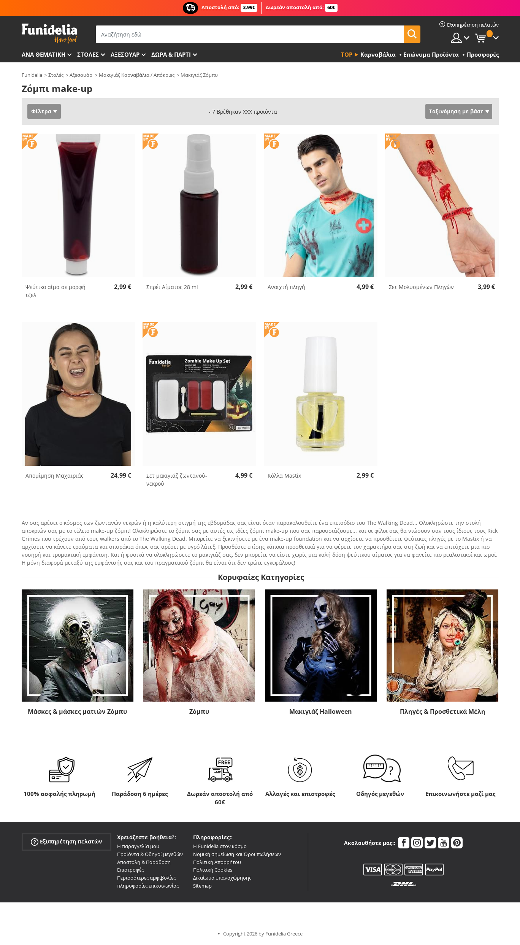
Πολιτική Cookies (212, 869)
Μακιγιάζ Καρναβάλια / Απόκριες (136, 74)
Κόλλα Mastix (284, 475)
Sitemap (202, 885)
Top (346, 54)
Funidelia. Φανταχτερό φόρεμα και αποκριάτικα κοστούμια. (49, 34)
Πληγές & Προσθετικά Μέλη (442, 711)
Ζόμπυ (199, 711)
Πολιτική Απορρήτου (217, 862)
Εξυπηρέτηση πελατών (66, 842)
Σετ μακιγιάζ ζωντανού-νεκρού (176, 479)
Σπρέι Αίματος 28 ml (172, 287)
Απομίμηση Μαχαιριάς (54, 475)
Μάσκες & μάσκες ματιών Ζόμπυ (77, 711)
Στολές (55, 74)
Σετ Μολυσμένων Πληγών (421, 287)
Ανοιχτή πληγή (286, 287)
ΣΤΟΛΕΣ (88, 54)
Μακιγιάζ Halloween (320, 711)
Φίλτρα (41, 111)
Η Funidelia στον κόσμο (220, 846)
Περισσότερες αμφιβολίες (146, 877)
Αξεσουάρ (125, 54)
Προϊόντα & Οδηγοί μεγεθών (150, 854)
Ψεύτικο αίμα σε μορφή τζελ (55, 291)
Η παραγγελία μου (138, 846)
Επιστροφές (130, 869)
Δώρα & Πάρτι (171, 54)
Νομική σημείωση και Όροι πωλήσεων (237, 854)
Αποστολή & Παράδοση (144, 862)
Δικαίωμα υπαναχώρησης (222, 877)
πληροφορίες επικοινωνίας (148, 885)
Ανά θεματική (43, 54)
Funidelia (32, 74)
